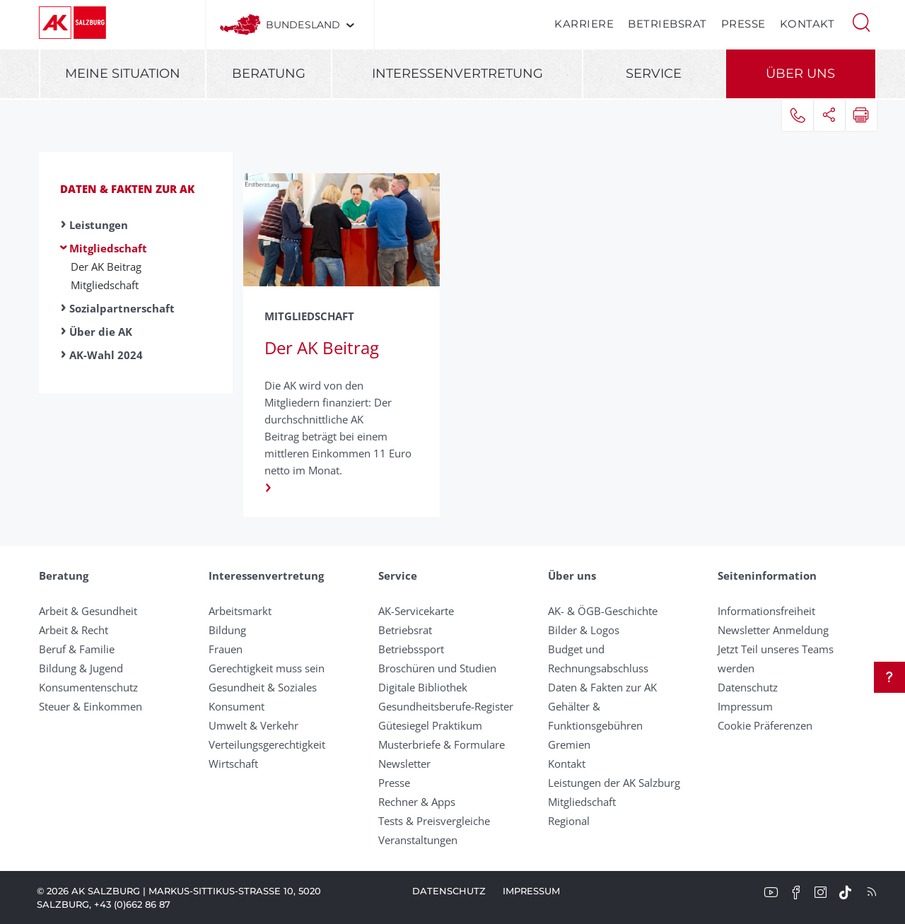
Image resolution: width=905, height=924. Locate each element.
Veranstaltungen (417, 840)
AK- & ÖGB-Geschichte (603, 611)
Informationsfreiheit (766, 611)
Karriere (584, 23)
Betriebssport (411, 649)
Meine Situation (122, 73)
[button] (861, 21)
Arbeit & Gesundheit (88, 611)
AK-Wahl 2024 (106, 355)
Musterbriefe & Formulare (441, 744)
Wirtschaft (233, 763)
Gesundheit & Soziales (263, 687)
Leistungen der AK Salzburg (614, 783)
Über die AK (100, 331)
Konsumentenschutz (88, 687)
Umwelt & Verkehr (253, 725)
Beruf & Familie (77, 649)
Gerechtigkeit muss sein (267, 668)
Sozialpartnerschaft (122, 308)
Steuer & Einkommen (90, 706)
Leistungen (98, 225)
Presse (743, 23)
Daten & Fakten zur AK (127, 189)
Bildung (227, 630)
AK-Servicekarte (416, 611)
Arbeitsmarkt (240, 611)
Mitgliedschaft (108, 248)
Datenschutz (748, 687)
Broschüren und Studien (437, 668)
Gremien (569, 744)
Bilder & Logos (583, 630)
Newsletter (404, 763)
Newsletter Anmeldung (773, 630)
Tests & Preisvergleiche (434, 821)
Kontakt (807, 23)
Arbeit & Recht (73, 630)
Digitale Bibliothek (422, 687)
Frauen (226, 649)
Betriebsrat (667, 23)
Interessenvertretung (457, 73)
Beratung (268, 73)
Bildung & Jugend (81, 668)
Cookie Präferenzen (765, 725)
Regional (569, 821)
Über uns (800, 73)
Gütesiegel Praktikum (430, 725)
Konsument (236, 706)
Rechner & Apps (416, 802)
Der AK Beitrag (106, 266)
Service (654, 73)
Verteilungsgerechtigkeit (267, 744)
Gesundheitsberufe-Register (445, 706)
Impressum (745, 706)
